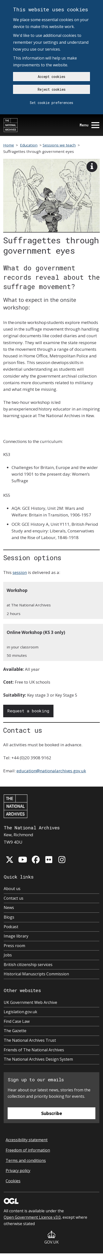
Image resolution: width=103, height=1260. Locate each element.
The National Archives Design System (38, 1059)
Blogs (9, 917)
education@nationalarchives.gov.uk (51, 771)
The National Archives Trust (30, 1040)
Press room (14, 945)
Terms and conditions (26, 1160)
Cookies (13, 1181)
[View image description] (91, 166)
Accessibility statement (27, 1140)
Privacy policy (18, 1170)
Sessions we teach (59, 145)
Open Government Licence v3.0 (32, 1217)
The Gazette (15, 1030)
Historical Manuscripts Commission (36, 974)
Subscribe (51, 1113)
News (9, 907)
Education (28, 145)
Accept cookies (51, 76)
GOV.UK (51, 1238)
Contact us (13, 898)
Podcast (11, 926)
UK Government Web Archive (30, 1002)
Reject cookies (52, 89)
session (20, 572)
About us (12, 888)
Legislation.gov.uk (20, 1011)
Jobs (8, 955)
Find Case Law (17, 1021)
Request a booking (28, 711)
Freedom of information (28, 1150)
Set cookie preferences (51, 102)
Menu (89, 125)
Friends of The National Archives (34, 1050)
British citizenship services (28, 964)
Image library (16, 936)
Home (8, 145)
